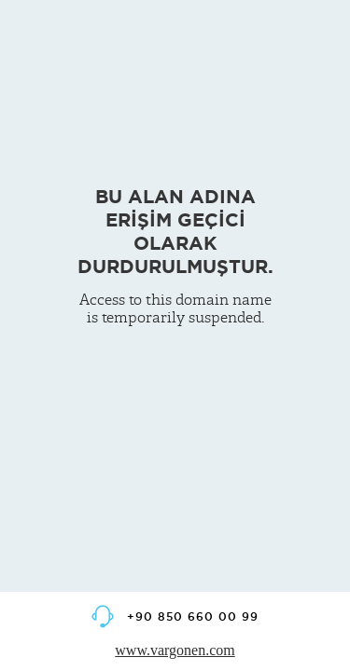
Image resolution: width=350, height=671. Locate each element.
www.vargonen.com (174, 650)
